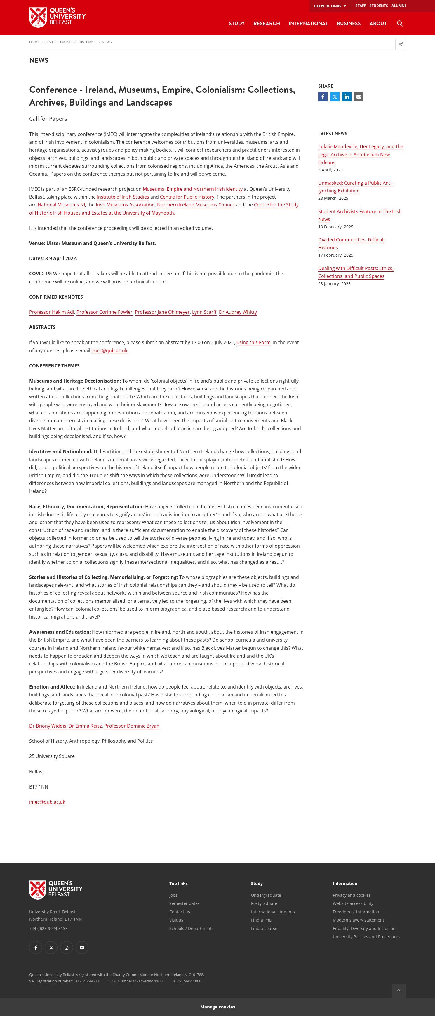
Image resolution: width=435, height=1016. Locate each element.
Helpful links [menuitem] (327, 5)
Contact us (179, 912)
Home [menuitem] (34, 43)
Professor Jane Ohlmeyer (162, 312)
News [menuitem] (107, 43)
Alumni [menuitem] (399, 5)
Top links (178, 884)
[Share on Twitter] (335, 96)
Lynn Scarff (204, 312)
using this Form (253, 342)
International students (273, 912)
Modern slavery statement (358, 920)
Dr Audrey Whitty (238, 312)
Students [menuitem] (379, 5)
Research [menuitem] (266, 23)
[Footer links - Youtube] (82, 947)
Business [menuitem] (349, 23)
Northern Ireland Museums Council (196, 205)
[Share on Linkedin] (347, 96)
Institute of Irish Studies (123, 197)
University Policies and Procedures (366, 936)
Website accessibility (353, 903)
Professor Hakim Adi (51, 312)
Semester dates (184, 903)
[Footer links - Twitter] (51, 947)
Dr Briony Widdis (47, 726)
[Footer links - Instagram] (66, 947)
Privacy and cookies (352, 895)
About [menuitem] (378, 23)
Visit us (176, 920)
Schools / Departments (191, 928)
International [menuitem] (308, 23)
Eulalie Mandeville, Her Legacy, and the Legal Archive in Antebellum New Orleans (360, 154)
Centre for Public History (187, 197)
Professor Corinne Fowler (104, 312)
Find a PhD (261, 920)
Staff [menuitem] (361, 5)
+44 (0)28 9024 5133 (48, 928)
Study (257, 884)
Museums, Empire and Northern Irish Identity (193, 189)
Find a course (264, 928)
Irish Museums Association (125, 205)
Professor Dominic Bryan (131, 726)
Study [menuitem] (237, 23)
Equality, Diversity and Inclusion (364, 928)
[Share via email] (358, 96)
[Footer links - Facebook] (35, 947)
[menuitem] (400, 23)
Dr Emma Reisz (85, 726)
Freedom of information (356, 912)
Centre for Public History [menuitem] (68, 43)
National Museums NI (61, 205)
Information (345, 884)
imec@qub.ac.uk (109, 350)
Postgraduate (264, 903)
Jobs (173, 895)
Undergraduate (266, 895)
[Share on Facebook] (323, 96)
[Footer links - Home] (56, 890)
